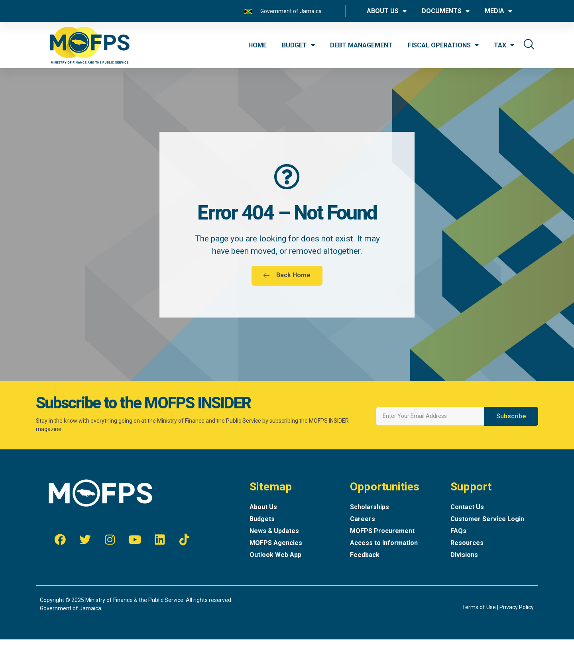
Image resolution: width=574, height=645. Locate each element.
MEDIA (498, 11)
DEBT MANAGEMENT (361, 45)
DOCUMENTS (446, 11)
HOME (257, 45)
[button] (287, 281)
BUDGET (298, 45)
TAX (504, 45)
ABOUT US (387, 11)
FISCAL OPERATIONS (443, 45)
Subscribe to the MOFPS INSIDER (143, 408)
